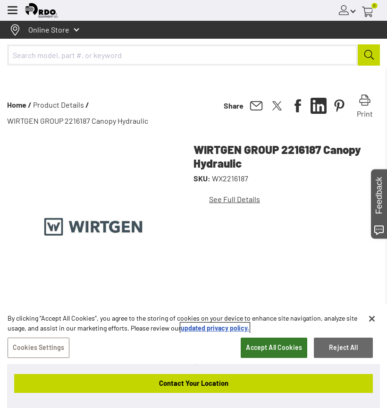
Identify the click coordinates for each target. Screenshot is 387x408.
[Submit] (369, 55)
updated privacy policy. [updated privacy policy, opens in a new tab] (215, 328)
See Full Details (234, 199)
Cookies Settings (38, 347)
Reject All (343, 347)
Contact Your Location (193, 383)
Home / (19, 104)
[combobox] (193, 55)
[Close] (372, 318)
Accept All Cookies (274, 347)
